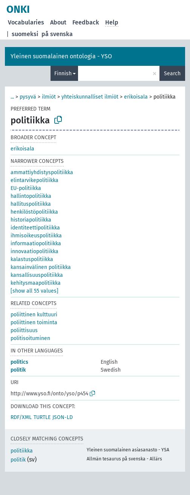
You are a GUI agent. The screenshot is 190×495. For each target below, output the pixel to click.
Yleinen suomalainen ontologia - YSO (61, 56)
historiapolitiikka (31, 220)
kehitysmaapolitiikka (36, 283)
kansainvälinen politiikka (41, 267)
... (12, 97)
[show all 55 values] (34, 291)
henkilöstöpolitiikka (34, 212)
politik (18, 370)
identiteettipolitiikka (35, 228)
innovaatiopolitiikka (34, 251)
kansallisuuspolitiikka (37, 275)
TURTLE (42, 417)
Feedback (85, 22)
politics (19, 362)
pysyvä (28, 97)
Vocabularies (26, 22)
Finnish (63, 73)
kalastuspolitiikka (32, 259)
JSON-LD (62, 417)
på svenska (57, 34)
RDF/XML (21, 417)
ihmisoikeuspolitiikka (36, 235)
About (58, 22)
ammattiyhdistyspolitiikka (42, 172)
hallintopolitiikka (31, 196)
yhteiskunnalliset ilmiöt (89, 97)
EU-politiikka (26, 188)
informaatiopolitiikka (36, 243)
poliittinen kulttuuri (34, 314)
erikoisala (136, 97)
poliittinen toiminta (34, 322)
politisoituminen (30, 338)
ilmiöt (49, 97)
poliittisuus (24, 330)
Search (172, 73)
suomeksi (25, 34)
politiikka (22, 451)
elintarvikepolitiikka (34, 180)
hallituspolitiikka (31, 204)
